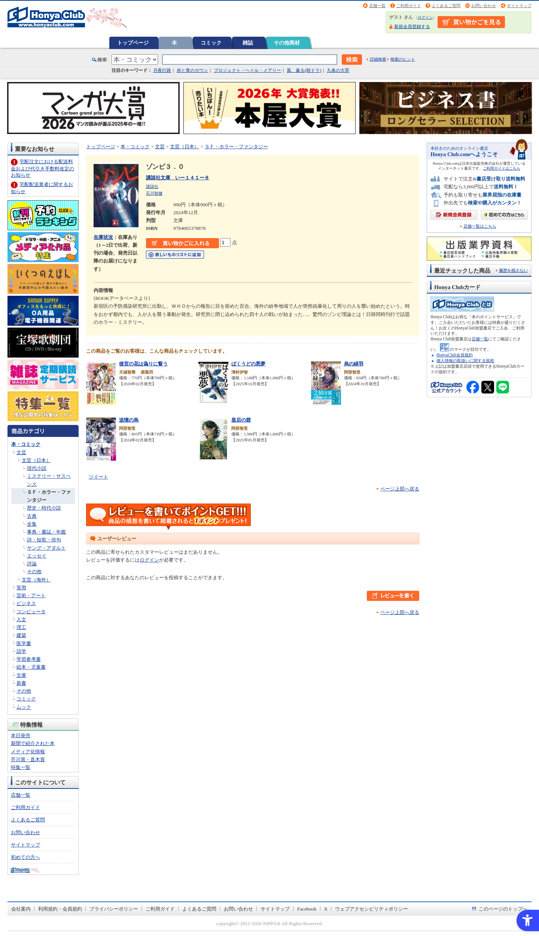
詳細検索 (378, 59)
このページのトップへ (503, 909)
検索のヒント (402, 59)
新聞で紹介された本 (33, 743)
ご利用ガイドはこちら (501, 168)
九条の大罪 (338, 70)
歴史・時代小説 (44, 508)
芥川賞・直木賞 (28, 759)
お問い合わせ (483, 5)
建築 (21, 635)
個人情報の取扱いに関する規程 (465, 360)
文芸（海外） (36, 580)
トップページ (133, 43)
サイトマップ (519, 5)
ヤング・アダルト (46, 548)
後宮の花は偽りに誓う (143, 364)
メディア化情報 (28, 751)
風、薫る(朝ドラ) (304, 70)
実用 (21, 587)
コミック (211, 43)
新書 (21, 683)
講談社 (152, 186)
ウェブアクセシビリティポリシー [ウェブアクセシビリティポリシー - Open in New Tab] (371, 909)
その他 (34, 571)
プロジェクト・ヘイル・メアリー (247, 70)
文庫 (21, 675)
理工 (21, 627)
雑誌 (248, 43)
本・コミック (25, 444)
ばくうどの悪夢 (248, 364)
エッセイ (36, 556)
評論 (32, 563)
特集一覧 (20, 767)
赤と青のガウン (192, 70)
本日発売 (20, 735)
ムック (23, 707)
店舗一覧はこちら (479, 226)
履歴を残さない (513, 270)
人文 (21, 619)
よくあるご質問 (446, 5)
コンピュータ (31, 611)
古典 (32, 516)
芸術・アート (31, 595)
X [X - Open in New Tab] (326, 909)
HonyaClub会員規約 (454, 355)
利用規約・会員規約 (60, 909)
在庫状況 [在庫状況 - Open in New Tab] (103, 237)
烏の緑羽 (353, 364)
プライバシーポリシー (113, 909)
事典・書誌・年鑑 (46, 532)
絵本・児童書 (31, 667)
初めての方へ (25, 857)
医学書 (23, 643)
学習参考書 (28, 659)
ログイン (425, 17)
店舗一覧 (377, 5)
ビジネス (26, 603)
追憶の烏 (128, 420)
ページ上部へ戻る (399, 489)
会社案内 (21, 909)
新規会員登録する (412, 26)
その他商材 (287, 43)
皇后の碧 (241, 420)
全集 (32, 524)
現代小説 (36, 468)
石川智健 (154, 193)
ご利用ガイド (408, 5)
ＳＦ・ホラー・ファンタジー (236, 146)
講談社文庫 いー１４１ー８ (177, 177)
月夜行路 (162, 70)
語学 (21, 651)
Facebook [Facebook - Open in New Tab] (307, 909)
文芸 (21, 452)
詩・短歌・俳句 (44, 540)
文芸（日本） (36, 460)
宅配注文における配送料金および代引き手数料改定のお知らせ (42, 168)
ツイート (98, 477)
